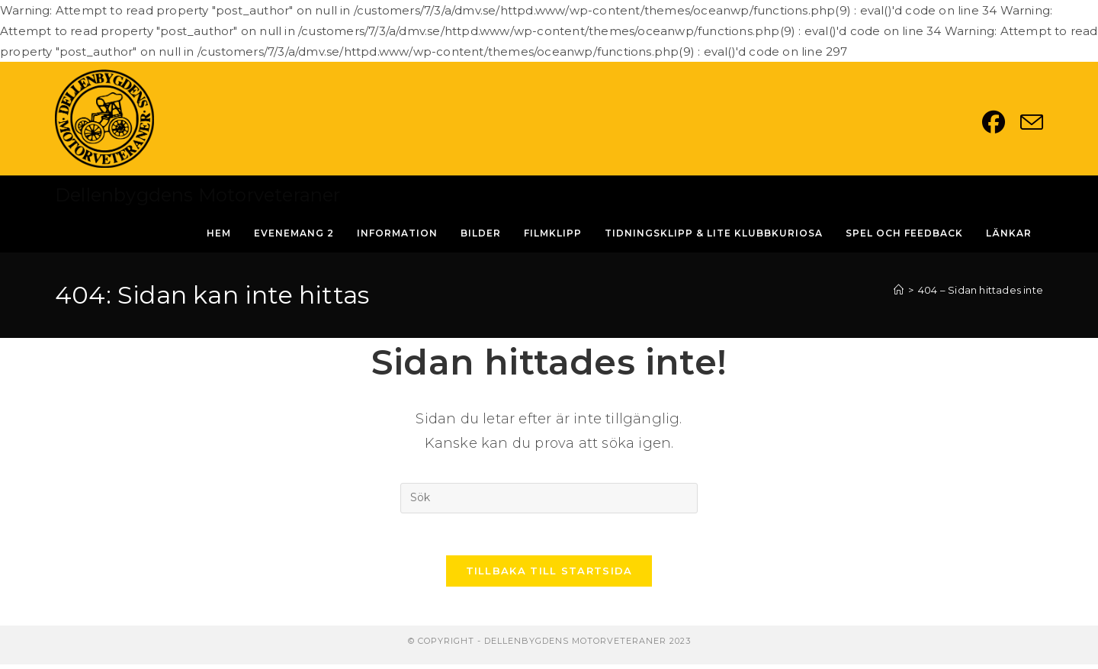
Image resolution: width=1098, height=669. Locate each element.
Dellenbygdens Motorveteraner (198, 195)
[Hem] (899, 290)
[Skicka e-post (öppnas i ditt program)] (1031, 122)
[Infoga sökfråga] (549, 498)
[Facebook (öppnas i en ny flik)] (1001, 122)
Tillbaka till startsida (549, 575)
